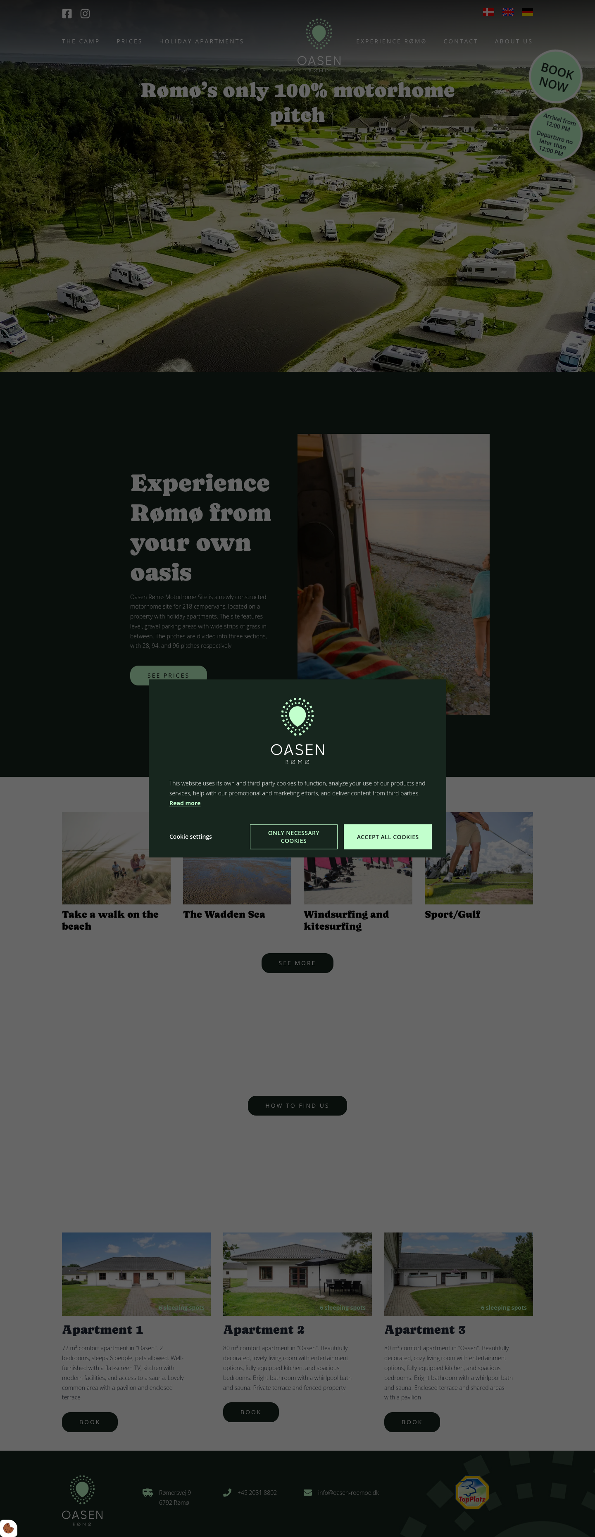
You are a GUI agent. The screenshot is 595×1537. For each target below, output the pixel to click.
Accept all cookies (388, 837)
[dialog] (297, 768)
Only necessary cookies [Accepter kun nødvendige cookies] (293, 837)
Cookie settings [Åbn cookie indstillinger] (190, 837)
